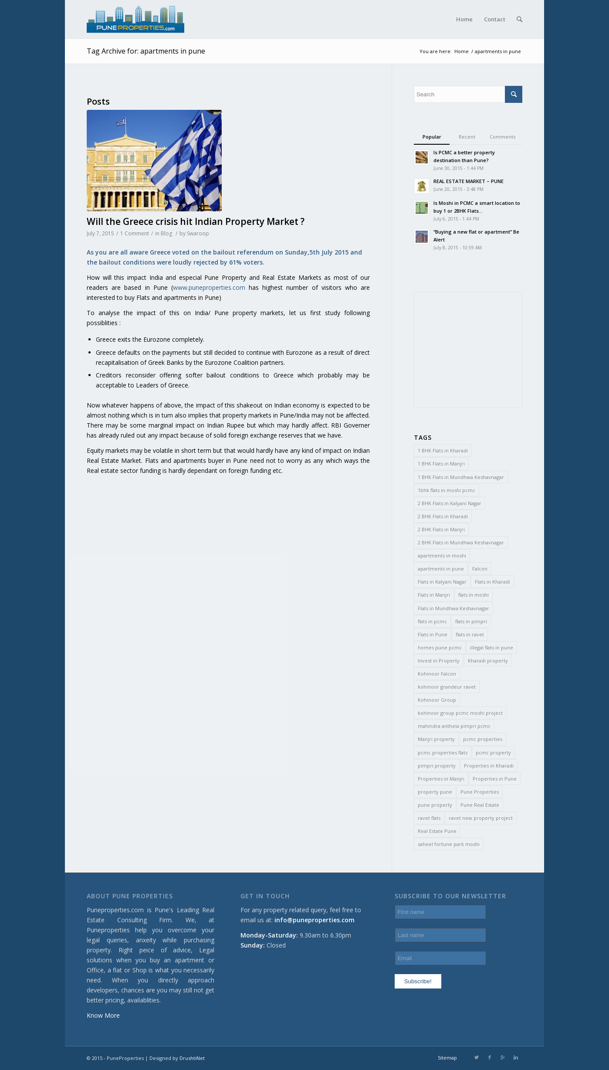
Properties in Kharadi (489, 765)
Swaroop (198, 233)
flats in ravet (470, 634)
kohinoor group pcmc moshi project (460, 713)
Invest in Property (439, 660)
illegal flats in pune (491, 647)
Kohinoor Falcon (437, 673)
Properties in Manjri (441, 778)
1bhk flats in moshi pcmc (446, 490)
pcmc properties (482, 739)
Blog (166, 233)
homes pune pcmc (440, 647)
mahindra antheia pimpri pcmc (454, 726)
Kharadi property (488, 660)
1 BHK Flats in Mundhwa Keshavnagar (461, 477)
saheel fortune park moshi (449, 844)
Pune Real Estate (479, 805)
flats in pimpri (471, 621)
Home (461, 51)
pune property (435, 805)
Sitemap (447, 1057)
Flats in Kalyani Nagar (442, 581)
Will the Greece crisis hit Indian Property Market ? (195, 221)
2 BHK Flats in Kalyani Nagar (449, 503)
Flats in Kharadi (492, 581)
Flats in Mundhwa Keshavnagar (453, 608)
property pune (435, 791)
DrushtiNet (192, 1058)
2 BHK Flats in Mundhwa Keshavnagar (461, 542)
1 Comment (134, 233)
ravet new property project (481, 818)
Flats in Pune (432, 634)
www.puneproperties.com (209, 287)
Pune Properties (479, 791)
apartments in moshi (442, 555)
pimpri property (437, 765)
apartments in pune (441, 568)
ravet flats (429, 818)
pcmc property (493, 752)
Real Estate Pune (437, 831)
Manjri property (436, 739)
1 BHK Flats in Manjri (441, 463)
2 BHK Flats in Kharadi (443, 516)
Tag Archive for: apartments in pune (146, 51)
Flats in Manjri (434, 594)
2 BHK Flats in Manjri (441, 529)
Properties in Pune (495, 778)
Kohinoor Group (437, 699)
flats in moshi (473, 594)
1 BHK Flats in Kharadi (443, 450)
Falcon (479, 568)
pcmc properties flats (442, 752)
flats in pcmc (432, 621)
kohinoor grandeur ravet (447, 686)
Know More (103, 1015)
